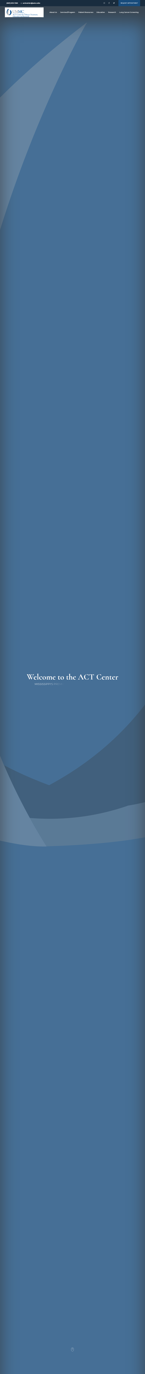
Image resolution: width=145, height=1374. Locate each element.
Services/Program (67, 12)
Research (112, 12)
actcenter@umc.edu (31, 3)
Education (101, 12)
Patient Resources (85, 12)
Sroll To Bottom (72, 1349)
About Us (53, 12)
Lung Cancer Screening (129, 12)
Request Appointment (129, 3)
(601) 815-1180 (12, 3)
